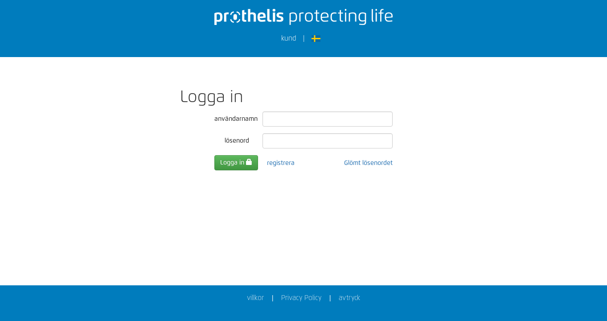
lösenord (237, 141)
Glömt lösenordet (368, 163)
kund (288, 38)
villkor (255, 298)
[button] (319, 40)
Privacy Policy (301, 298)
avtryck (349, 298)
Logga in (236, 162)
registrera (281, 163)
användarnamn (235, 119)
